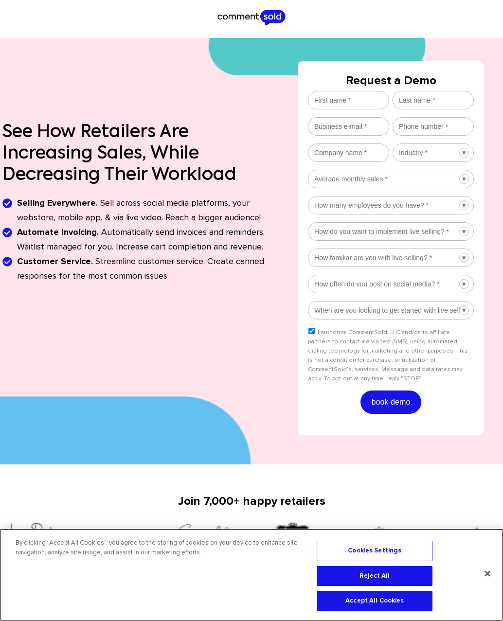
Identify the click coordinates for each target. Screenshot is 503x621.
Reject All (374, 576)
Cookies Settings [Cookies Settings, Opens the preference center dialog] (374, 550)
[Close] (487, 574)
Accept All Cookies (374, 600)
